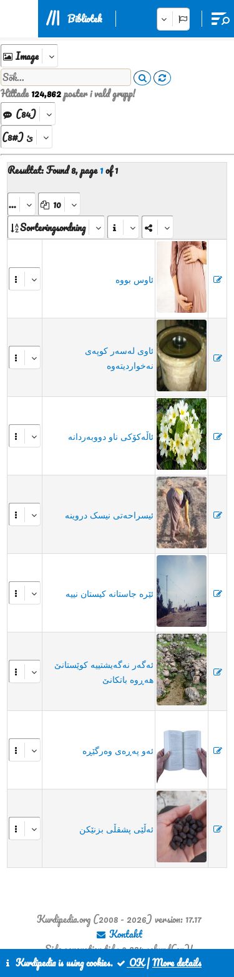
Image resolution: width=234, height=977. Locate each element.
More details (177, 962)
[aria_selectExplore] (29, 56)
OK (129, 962)
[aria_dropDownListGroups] (28, 114)
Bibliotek (84, 18)
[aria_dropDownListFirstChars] (26, 137)
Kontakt (118, 934)
